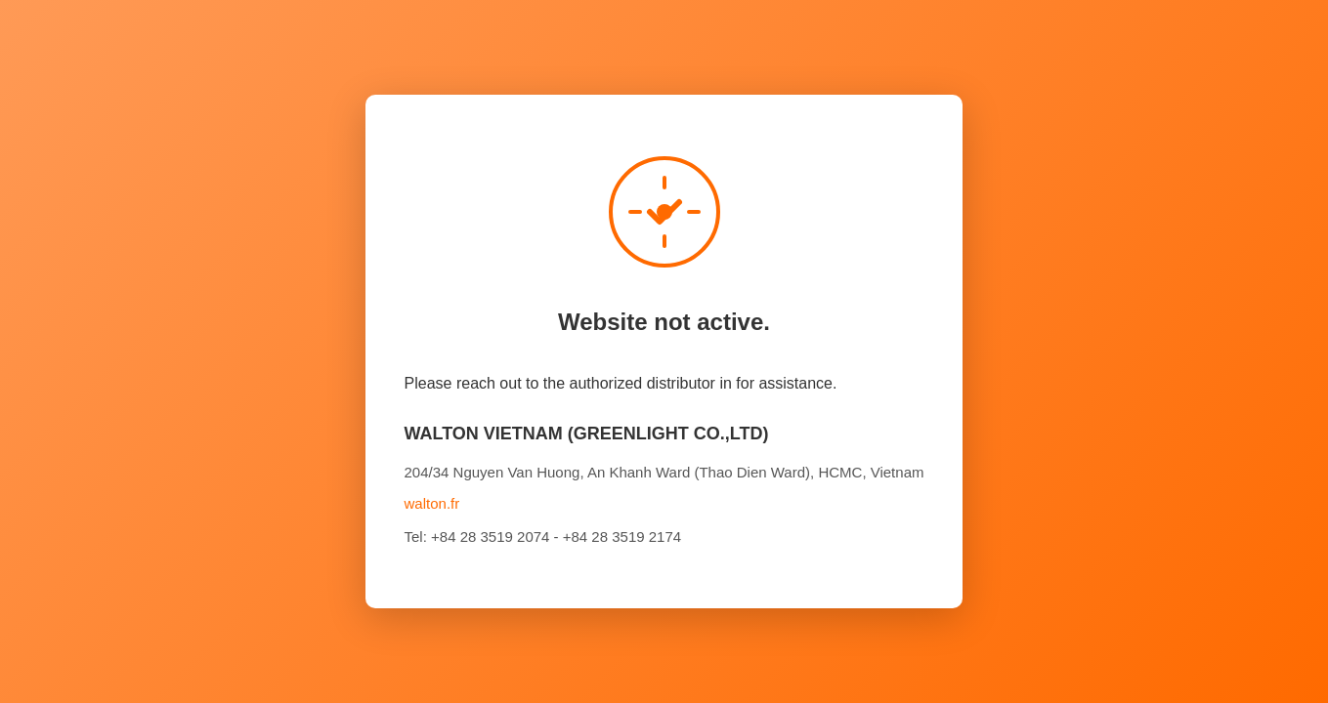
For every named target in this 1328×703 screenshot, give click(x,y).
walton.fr (432, 503)
